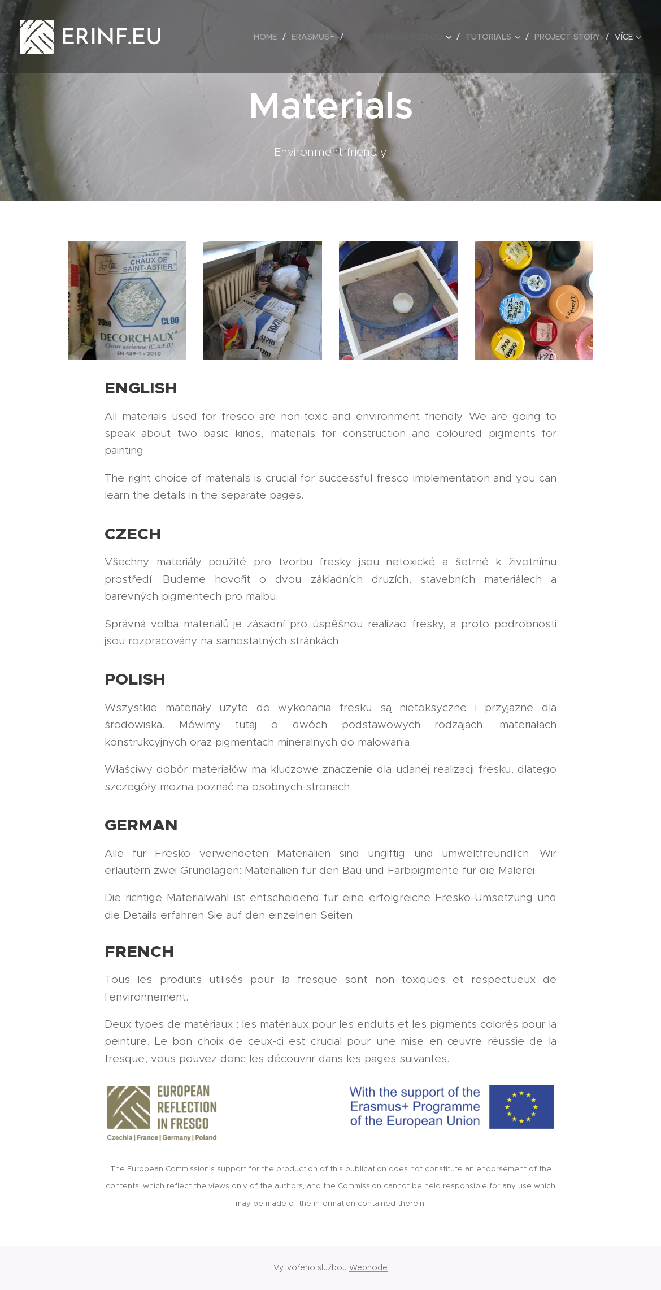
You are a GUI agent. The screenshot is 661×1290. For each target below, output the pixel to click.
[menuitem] (268, 37)
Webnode (368, 1267)
